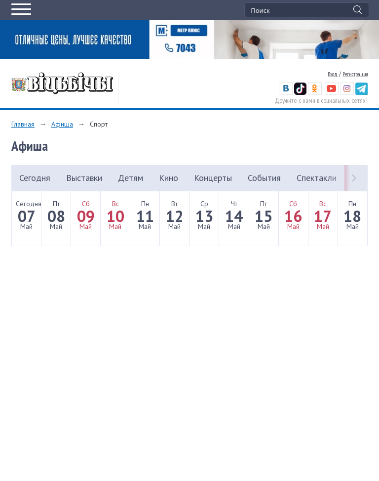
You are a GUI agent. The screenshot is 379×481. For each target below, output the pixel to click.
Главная (23, 124)
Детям (130, 177)
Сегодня (34, 177)
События (264, 177)
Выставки (84, 177)
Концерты (213, 177)
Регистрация (355, 74)
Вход (333, 74)
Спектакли (317, 177)
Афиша (62, 124)
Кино (168, 177)
